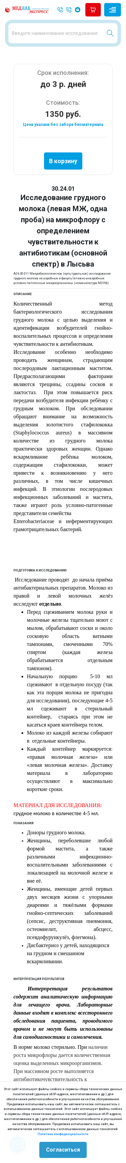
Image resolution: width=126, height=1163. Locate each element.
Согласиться (63, 1150)
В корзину (63, 161)
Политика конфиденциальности (63, 1134)
